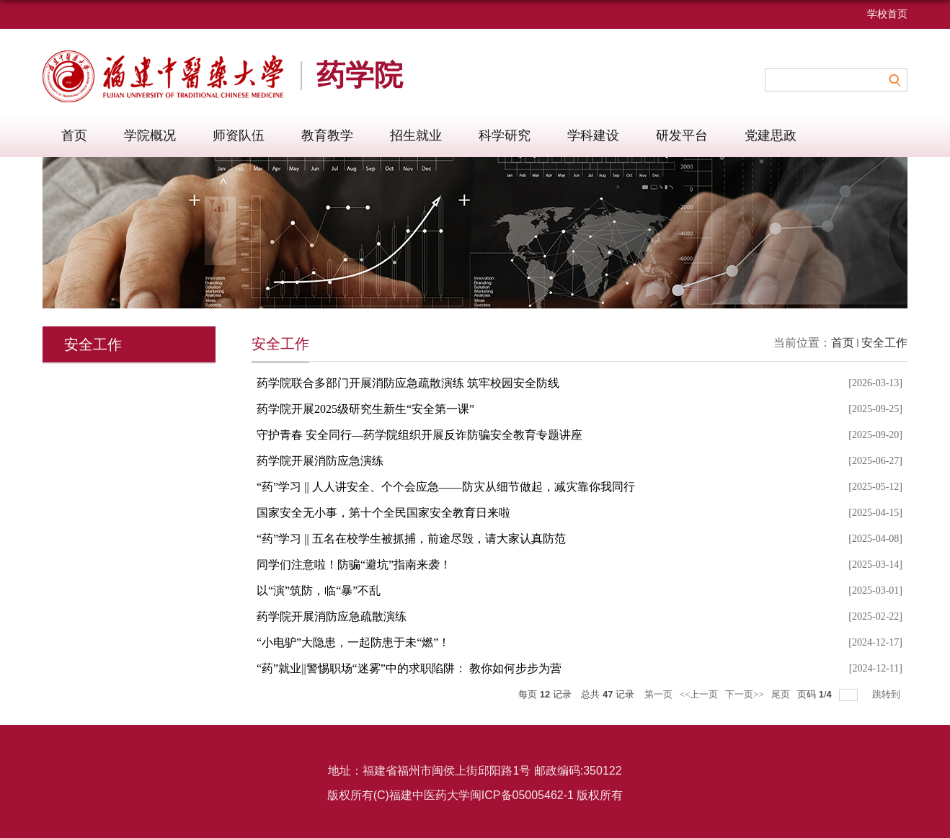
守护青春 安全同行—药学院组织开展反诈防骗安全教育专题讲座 (419, 435)
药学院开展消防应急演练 (320, 461)
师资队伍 (239, 135)
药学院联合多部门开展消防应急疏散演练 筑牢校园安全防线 (408, 383)
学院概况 (150, 135)
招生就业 (416, 135)
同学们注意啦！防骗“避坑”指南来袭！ (354, 564)
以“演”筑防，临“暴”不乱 (319, 590)
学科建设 (593, 135)
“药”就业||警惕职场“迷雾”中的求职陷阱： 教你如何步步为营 (409, 668)
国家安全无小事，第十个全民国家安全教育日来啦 (383, 513)
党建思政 (770, 135)
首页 (74, 135)
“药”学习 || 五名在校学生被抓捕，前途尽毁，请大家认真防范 (411, 538)
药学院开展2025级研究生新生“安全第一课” (365, 409)
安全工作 (884, 342)
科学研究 (505, 135)
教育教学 (327, 135)
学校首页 (887, 14)
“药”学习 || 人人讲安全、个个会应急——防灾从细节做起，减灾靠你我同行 (446, 487)
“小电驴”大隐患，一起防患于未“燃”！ (353, 642)
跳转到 (887, 694)
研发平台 (682, 135)
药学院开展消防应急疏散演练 (332, 616)
